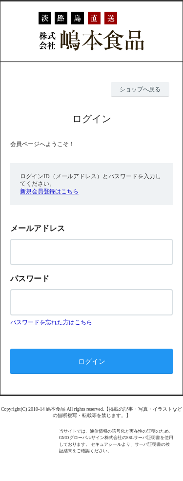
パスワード (29, 278)
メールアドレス (37, 228)
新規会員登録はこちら (49, 191)
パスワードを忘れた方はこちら (51, 322)
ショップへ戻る (140, 89)
